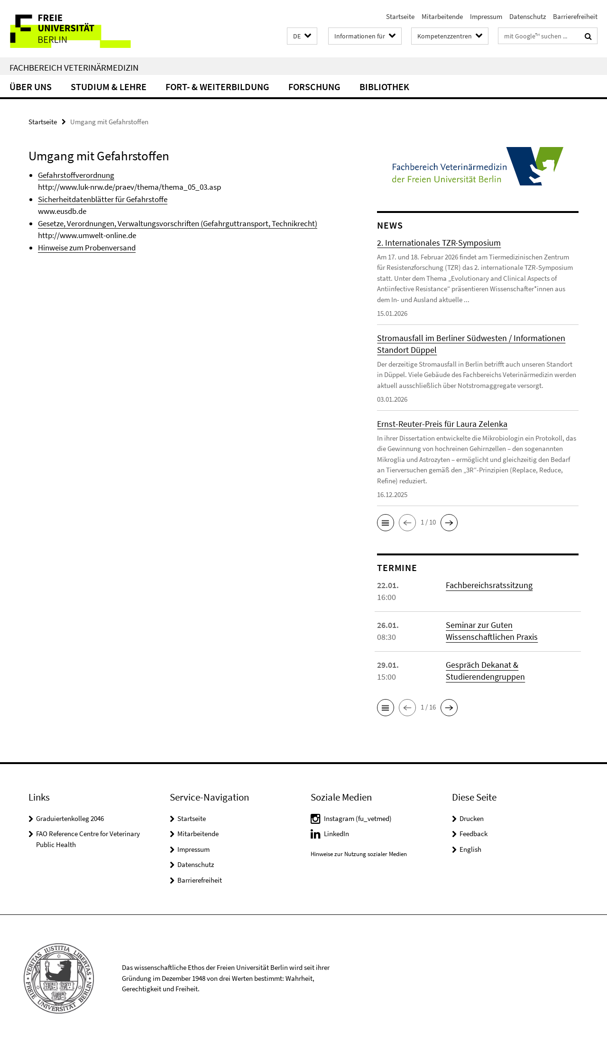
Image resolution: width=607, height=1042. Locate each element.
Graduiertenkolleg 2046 (70, 818)
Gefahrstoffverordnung (76, 175)
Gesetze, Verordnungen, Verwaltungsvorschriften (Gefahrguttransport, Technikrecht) (177, 223)
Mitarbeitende (442, 16)
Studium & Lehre (109, 86)
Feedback (473, 833)
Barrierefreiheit (575, 16)
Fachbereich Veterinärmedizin (73, 67)
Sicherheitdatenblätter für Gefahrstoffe (102, 199)
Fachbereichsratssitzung (489, 585)
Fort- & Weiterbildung (217, 86)
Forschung (314, 86)
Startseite (400, 16)
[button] (302, 36)
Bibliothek (384, 86)
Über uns (30, 86)
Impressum (486, 16)
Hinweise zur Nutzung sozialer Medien (359, 854)
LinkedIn (336, 833)
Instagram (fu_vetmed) (358, 818)
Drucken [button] (472, 818)
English (470, 849)
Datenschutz (527, 16)
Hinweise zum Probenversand (87, 247)
